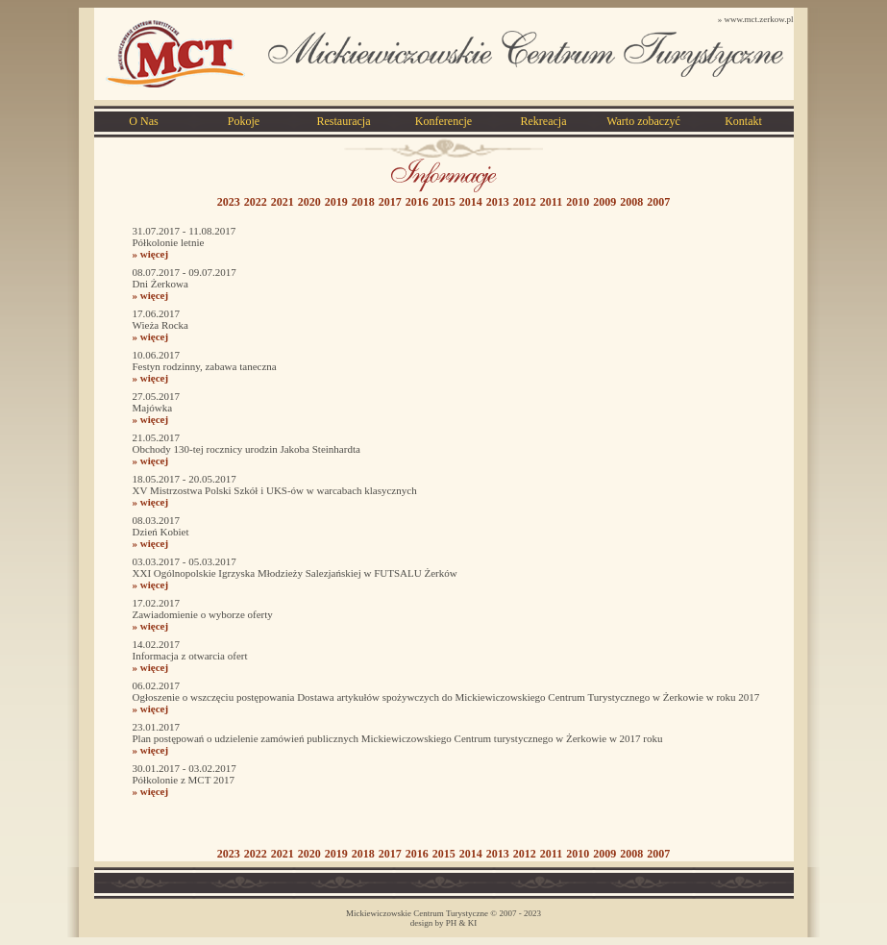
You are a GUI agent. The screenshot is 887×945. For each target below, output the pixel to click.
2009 (604, 202)
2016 (417, 202)
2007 (658, 202)
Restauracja (344, 121)
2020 (309, 202)
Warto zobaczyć (643, 121)
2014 (470, 202)
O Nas (143, 121)
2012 (524, 202)
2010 (577, 202)
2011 (551, 202)
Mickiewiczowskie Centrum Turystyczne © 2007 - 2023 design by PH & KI (443, 918)
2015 (444, 202)
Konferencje (443, 121)
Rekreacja (544, 121)
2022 (255, 202)
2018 (363, 202)
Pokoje (243, 121)
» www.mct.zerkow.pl (756, 19)
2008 (631, 202)
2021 (282, 202)
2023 (228, 202)
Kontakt (743, 121)
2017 (390, 202)
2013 (497, 202)
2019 (336, 202)
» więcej (151, 254)
